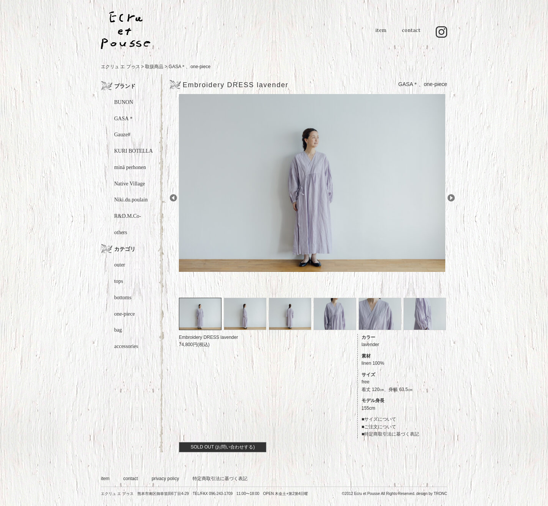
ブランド (124, 86)
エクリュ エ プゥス (120, 66)
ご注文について (380, 426)
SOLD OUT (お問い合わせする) (223, 447)
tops (118, 281)
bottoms (122, 297)
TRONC (440, 494)
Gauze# (122, 134)
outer (119, 265)
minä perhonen (130, 167)
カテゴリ (124, 249)
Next (451, 198)
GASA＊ (177, 66)
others (120, 232)
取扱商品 (154, 66)
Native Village (129, 184)
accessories (126, 346)
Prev (173, 198)
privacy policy (165, 478)
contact (411, 34)
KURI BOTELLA (133, 151)
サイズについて (380, 419)
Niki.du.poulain (131, 200)
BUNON (123, 102)
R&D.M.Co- (127, 216)
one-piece (200, 66)
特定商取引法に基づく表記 (391, 434)
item (380, 34)
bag (118, 330)
